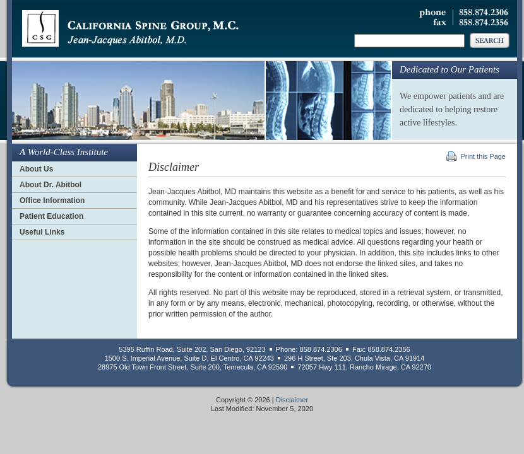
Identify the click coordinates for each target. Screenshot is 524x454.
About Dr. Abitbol (50, 184)
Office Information (52, 200)
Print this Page (483, 156)
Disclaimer (292, 400)
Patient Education (51, 216)
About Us (36, 169)
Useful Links (42, 232)
